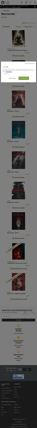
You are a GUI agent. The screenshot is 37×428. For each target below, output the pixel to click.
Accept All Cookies (24, 78)
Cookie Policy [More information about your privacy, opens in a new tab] (9, 71)
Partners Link (6, 73)
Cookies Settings (12, 78)
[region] (18, 71)
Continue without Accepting (30, 63)
